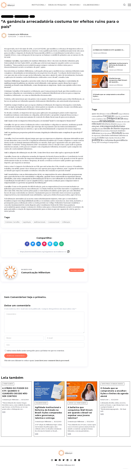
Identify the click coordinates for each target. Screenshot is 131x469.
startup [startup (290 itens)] (94, 142)
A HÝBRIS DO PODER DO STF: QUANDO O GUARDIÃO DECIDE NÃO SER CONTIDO (15, 392)
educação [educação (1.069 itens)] (97, 124)
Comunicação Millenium (18, 34)
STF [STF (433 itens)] (98, 142)
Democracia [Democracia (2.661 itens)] (115, 118)
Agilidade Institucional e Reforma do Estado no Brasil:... (118, 65)
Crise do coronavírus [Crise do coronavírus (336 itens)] (122, 116)
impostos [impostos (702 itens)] (125, 128)
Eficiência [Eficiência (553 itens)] (106, 124)
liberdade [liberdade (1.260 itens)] (117, 133)
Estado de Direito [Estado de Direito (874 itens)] (112, 128)
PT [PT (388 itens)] (104, 140)
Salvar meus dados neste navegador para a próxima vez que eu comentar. (35, 351)
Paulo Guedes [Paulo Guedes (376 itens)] (109, 138)
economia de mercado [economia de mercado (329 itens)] (122, 121)
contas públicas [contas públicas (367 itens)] (97, 116)
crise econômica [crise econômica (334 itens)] (97, 119)
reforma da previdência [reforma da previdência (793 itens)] (116, 140)
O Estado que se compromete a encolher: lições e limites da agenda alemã (114, 392)
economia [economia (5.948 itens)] (107, 121)
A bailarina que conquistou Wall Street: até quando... (118, 80)
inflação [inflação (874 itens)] (96, 131)
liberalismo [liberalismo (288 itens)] (107, 133)
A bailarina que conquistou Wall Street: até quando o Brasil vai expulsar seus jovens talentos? (80, 412)
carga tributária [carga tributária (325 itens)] (123, 114)
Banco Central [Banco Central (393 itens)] (106, 114)
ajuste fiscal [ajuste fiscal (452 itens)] (96, 114)
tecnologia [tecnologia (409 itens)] (104, 142)
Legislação (27, 222)
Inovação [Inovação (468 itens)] (114, 131)
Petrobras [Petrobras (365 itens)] (117, 138)
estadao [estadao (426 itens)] (95, 129)
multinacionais (40, 222)
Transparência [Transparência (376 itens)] (113, 142)
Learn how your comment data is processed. (52, 361)
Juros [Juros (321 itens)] (102, 133)
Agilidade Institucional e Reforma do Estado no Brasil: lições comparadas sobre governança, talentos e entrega (48, 412)
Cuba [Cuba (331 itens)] (104, 119)
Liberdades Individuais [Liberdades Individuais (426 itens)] (109, 135)
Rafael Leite (96, 99)
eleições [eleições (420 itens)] (114, 124)
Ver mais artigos (77, 270)
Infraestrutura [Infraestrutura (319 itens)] (105, 131)
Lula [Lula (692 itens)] (121, 135)
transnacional (53, 222)
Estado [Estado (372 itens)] (100, 129)
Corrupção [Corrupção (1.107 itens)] (108, 116)
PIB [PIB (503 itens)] (123, 138)
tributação (66, 222)
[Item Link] (100, 66)
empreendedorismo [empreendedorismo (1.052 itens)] (114, 126)
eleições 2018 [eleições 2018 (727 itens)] (98, 126)
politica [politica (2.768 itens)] (97, 140)
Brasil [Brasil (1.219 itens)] (115, 113)
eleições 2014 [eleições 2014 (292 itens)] (121, 124)
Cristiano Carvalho (11, 61)
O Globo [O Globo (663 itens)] (100, 138)
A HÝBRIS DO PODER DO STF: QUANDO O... (108, 50)
